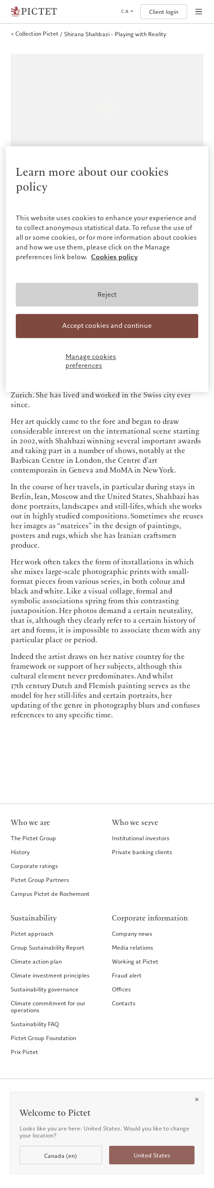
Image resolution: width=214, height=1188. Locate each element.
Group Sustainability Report (47, 947)
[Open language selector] (127, 11)
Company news (132, 933)
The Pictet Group (33, 838)
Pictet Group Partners (40, 879)
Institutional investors (140, 838)
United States (152, 1155)
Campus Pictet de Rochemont (50, 893)
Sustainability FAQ (35, 1024)
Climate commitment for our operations (48, 1006)
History (20, 852)
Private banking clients (142, 852)
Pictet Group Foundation (43, 1037)
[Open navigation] (198, 11)
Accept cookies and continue (107, 325)
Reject (107, 294)
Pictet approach (32, 933)
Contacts (124, 1003)
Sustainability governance (44, 989)
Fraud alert (127, 975)
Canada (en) (60, 1156)
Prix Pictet (24, 1051)
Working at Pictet (135, 961)
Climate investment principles (50, 975)
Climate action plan (36, 961)
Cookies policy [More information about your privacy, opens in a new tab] (114, 257)
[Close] (197, 1099)
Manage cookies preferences (90, 361)
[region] (107, 269)
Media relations (132, 947)
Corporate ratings (34, 865)
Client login (163, 12)
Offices (121, 989)
